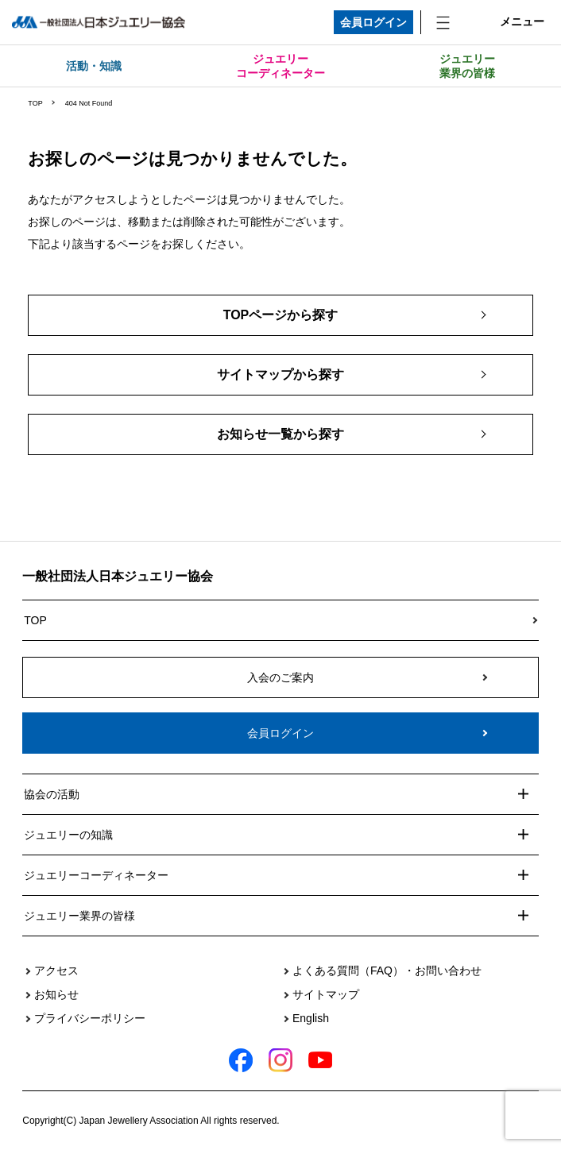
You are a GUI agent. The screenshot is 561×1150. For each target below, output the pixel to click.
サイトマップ (325, 994)
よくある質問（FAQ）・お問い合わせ (387, 970)
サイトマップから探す (280, 374)
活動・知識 (94, 66)
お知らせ (56, 994)
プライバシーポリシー (89, 1018)
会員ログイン (373, 22)
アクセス (56, 970)
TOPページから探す (281, 315)
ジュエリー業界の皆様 (467, 65)
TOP (35, 103)
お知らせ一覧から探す (280, 434)
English (310, 1018)
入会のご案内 (280, 677)
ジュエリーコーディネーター (280, 65)
